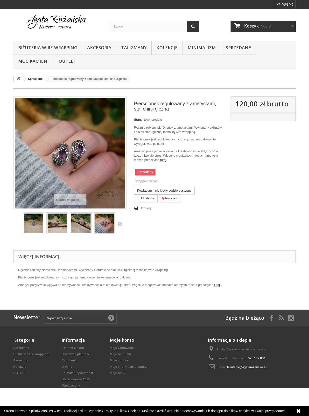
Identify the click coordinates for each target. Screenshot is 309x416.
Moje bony (117, 373)
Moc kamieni (33, 61)
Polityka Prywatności (77, 373)
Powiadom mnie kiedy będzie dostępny (164, 190)
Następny (119, 224)
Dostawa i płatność (76, 354)
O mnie (67, 366)
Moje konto (122, 340)
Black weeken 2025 (76, 379)
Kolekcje (167, 47)
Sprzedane (238, 47)
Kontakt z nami (73, 348)
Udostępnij (145, 198)
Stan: (138, 119)
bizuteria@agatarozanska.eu (247, 367)
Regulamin (69, 360)
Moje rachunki (120, 354)
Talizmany (134, 47)
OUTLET (67, 61)
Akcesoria (99, 47)
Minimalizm (202, 47)
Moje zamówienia (122, 348)
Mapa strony (71, 385)
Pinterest (170, 198)
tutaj (162, 160)
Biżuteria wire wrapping (47, 47)
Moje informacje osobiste (128, 366)
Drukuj (146, 208)
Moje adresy (119, 360)
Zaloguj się (285, 4)
